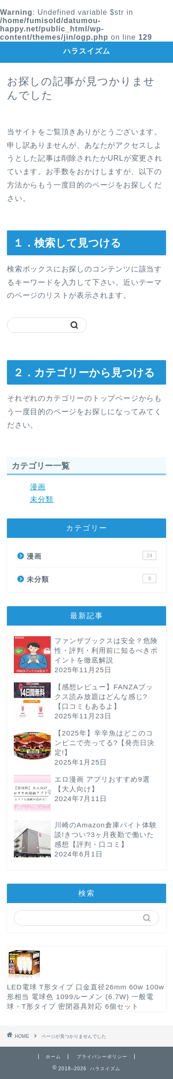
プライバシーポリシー (102, 1056)
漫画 (38, 487)
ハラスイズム (86, 50)
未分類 (42, 499)
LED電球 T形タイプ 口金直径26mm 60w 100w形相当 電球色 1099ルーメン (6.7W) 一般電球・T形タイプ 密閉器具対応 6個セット (85, 992)
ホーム (53, 1056)
